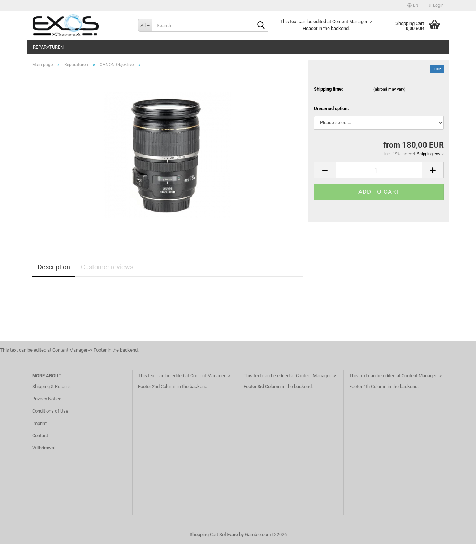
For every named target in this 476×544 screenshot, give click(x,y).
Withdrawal (43, 448)
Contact (40, 435)
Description (54, 267)
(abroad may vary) (389, 89)
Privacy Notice (46, 398)
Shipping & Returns (51, 386)
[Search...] (145, 25)
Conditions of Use (50, 411)
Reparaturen (48, 47)
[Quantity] (379, 170)
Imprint (39, 423)
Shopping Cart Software (214, 534)
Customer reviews (107, 267)
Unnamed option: (331, 108)
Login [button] (436, 5)
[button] (413, 5)
